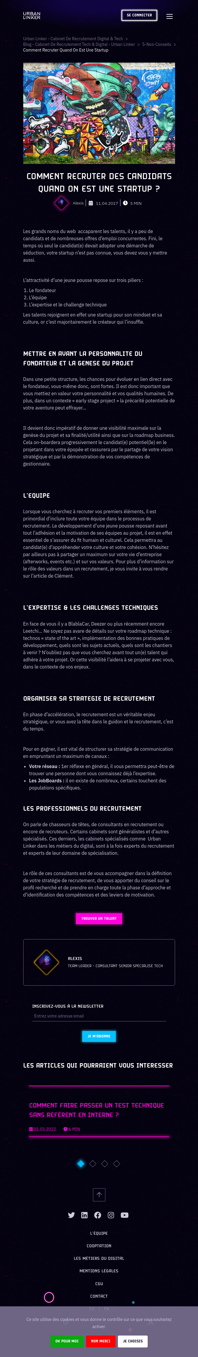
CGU (99, 1284)
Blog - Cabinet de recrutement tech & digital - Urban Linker (79, 44)
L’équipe (99, 1234)
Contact (99, 1296)
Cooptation (99, 1246)
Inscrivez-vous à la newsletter (67, 1006)
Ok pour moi (67, 1341)
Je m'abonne (99, 1036)
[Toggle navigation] (169, 15)
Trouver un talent (99, 918)
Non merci (100, 1341)
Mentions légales (99, 1271)
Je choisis (133, 1341)
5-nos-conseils (156, 44)
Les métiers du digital (99, 1259)
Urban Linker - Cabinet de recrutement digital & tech (73, 38)
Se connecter (139, 15)
